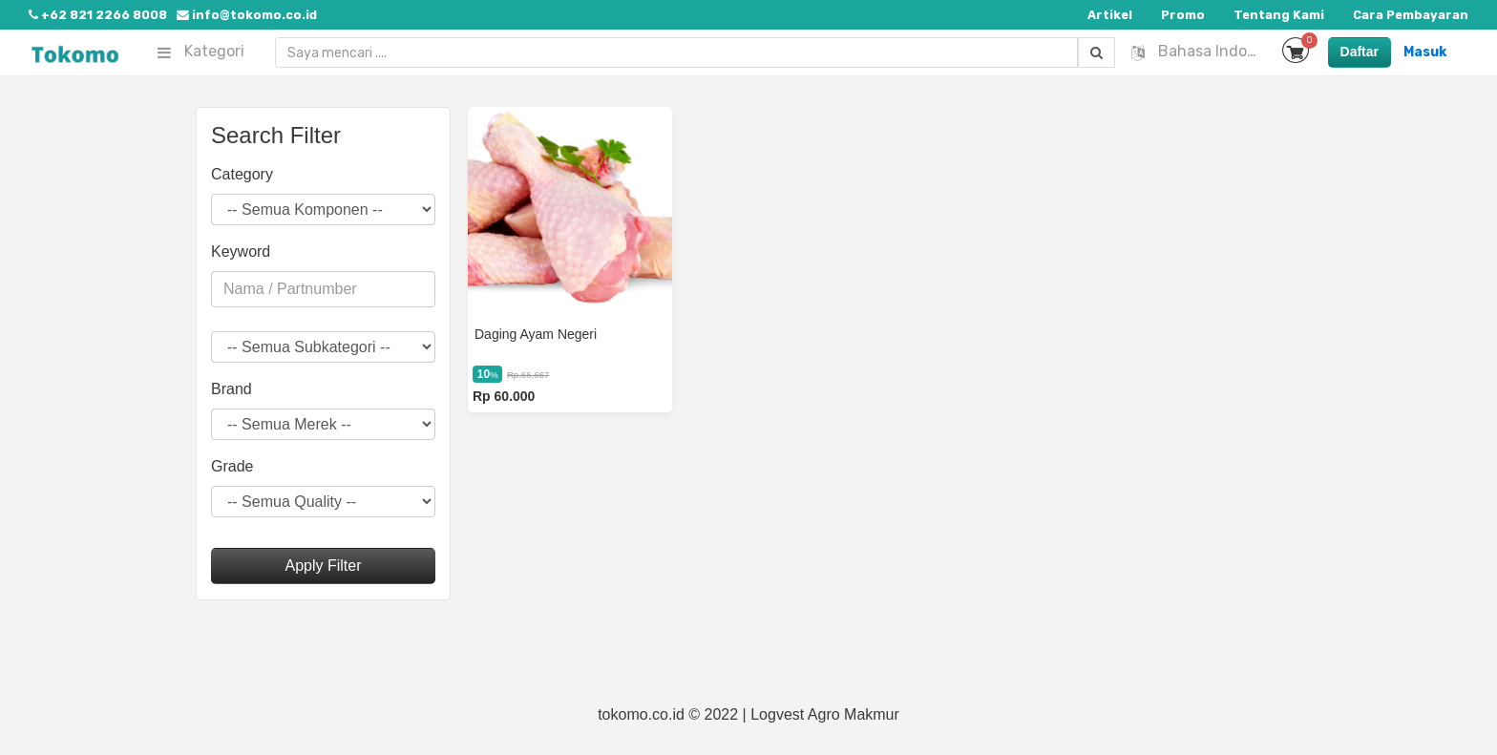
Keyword (240, 251)
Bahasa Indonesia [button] (1199, 51)
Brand (231, 389)
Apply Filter (323, 565)
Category (242, 174)
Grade (232, 466)
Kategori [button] (201, 51)
